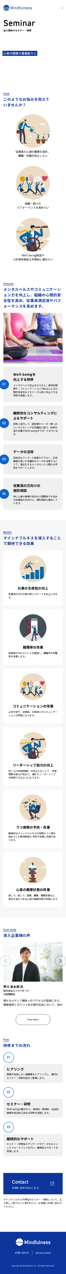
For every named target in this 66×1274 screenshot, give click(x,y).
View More (32, 1019)
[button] (5, 961)
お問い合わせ (22, 1252)
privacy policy (43, 1252)
